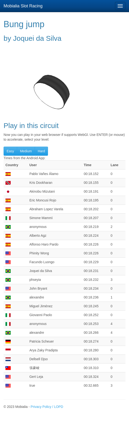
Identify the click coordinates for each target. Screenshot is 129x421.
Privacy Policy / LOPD (47, 407)
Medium (26, 151)
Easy (10, 151)
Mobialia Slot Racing (23, 6)
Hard (41, 151)
